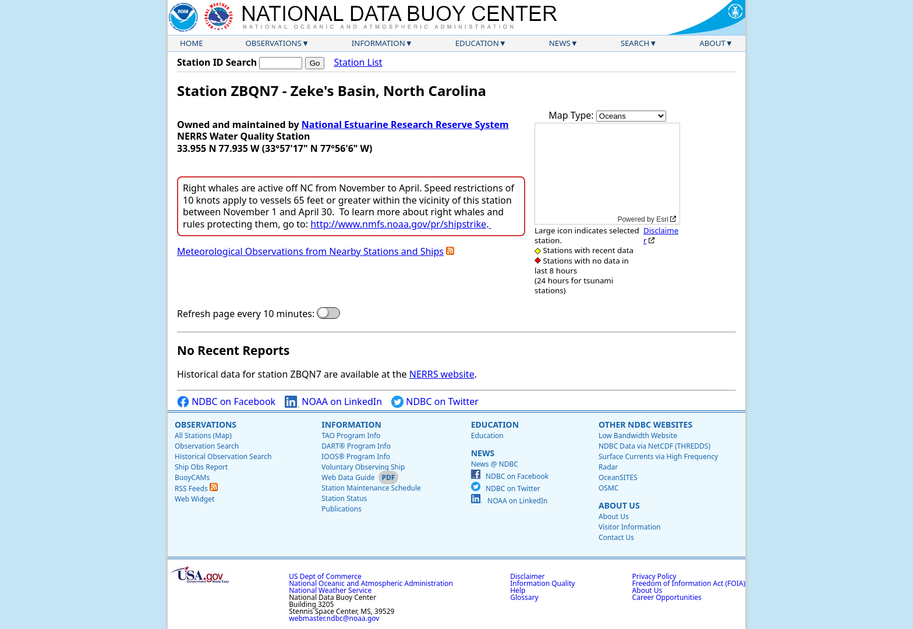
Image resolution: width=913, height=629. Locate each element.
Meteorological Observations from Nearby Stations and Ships (310, 251)
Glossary (524, 597)
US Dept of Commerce (325, 576)
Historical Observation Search (223, 456)
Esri (662, 219)
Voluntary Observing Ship (363, 467)
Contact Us (616, 537)
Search (635, 43)
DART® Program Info (356, 446)
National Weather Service (330, 590)
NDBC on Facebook (226, 402)
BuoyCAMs (192, 477)
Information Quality (542, 583)
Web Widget (194, 499)
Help (517, 590)
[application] (607, 173)
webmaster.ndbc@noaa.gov (334, 618)
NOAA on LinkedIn (333, 402)
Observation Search (207, 446)
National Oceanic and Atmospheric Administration (371, 583)
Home (191, 43)
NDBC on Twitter (435, 402)
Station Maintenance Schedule (371, 488)
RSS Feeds (196, 488)
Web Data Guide (347, 477)
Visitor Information (630, 527)
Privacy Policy (654, 576)
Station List (358, 62)
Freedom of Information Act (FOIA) (688, 583)
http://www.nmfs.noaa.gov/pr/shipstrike (398, 224)
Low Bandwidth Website (638, 435)
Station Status (344, 498)
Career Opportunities (667, 597)
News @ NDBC (494, 464)
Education (477, 43)
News (560, 43)
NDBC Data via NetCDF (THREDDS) (654, 446)
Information (378, 43)
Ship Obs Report (201, 467)
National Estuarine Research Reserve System (405, 124)
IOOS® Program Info (355, 456)
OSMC (608, 488)
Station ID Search (217, 62)
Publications (341, 509)
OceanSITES (618, 477)
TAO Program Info (350, 435)
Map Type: (572, 115)
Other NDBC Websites (645, 424)
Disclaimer (660, 235)
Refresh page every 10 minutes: (245, 314)
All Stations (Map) (203, 435)
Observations (273, 43)
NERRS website (442, 374)
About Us (619, 505)
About (712, 43)
